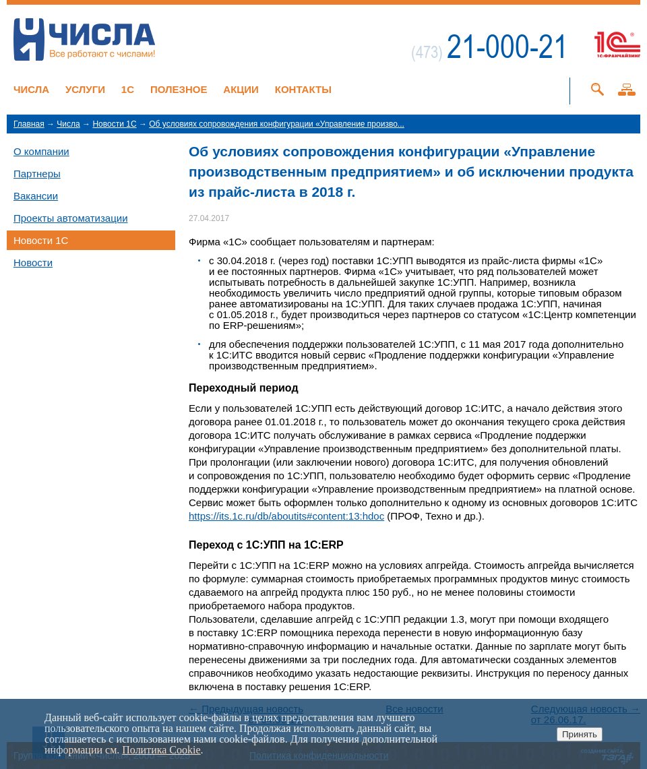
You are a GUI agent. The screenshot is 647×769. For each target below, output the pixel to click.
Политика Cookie (161, 750)
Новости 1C (114, 124)
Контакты (303, 89)
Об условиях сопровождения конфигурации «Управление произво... (276, 124)
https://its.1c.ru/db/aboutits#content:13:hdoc (286, 516)
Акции (241, 89)
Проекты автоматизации (70, 218)
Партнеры (37, 173)
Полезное (179, 89)
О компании (41, 151)
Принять (579, 734)
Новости (33, 262)
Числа (31, 89)
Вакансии (35, 196)
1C (127, 89)
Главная (28, 124)
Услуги (85, 89)
